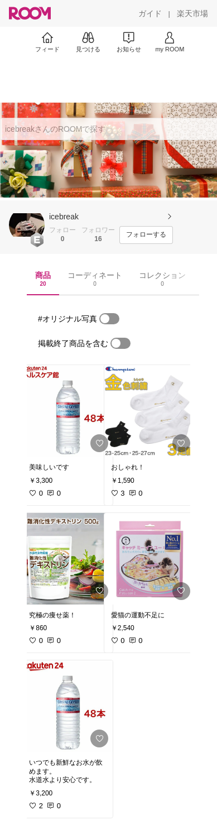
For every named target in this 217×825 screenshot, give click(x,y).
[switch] (109, 318)
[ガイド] (150, 13)
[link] (67, 411)
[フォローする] (146, 235)
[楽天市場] (192, 13)
